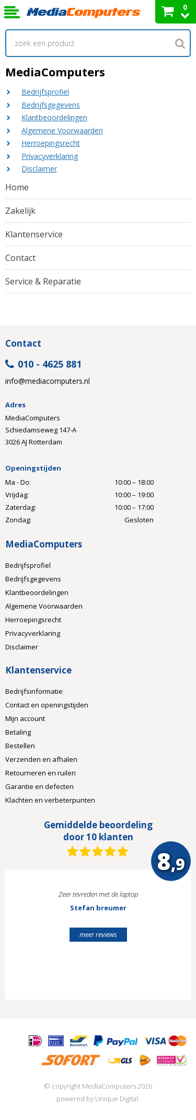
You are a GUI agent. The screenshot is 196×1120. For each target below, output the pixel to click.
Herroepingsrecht (50, 143)
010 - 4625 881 (43, 364)
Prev (29, 939)
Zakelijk (20, 210)
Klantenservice (34, 234)
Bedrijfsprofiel (45, 92)
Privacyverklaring (49, 156)
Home (17, 187)
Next (166, 939)
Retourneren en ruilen (40, 773)
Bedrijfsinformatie (34, 691)
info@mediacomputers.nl (47, 381)
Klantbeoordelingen (54, 117)
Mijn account (25, 718)
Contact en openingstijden (46, 705)
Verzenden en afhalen (41, 759)
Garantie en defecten (39, 786)
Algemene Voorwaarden (62, 130)
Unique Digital (116, 1098)
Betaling (18, 732)
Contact (20, 258)
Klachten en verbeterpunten (50, 800)
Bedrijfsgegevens (50, 105)
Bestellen (20, 745)
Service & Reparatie (43, 281)
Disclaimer (39, 169)
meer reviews (98, 934)
